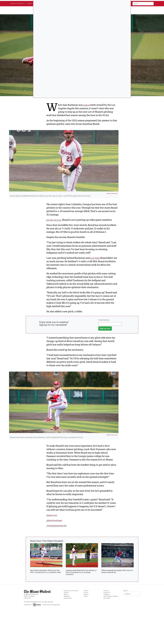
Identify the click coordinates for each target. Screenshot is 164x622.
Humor (86, 592)
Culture (86, 590)
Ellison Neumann (112, 193)
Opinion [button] (29, 3)
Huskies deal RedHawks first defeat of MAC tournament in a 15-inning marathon (81, 572)
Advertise (106, 594)
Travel (85, 596)
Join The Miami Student (110, 596)
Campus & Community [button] (17, 3)
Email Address (104, 320)
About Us (106, 590)
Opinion (66, 592)
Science (86, 594)
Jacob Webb (96, 258)
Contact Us (106, 592)
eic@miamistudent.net (31, 594)
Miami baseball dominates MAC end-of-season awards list (117, 571)
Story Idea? (106, 598)
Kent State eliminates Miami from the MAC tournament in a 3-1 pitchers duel (45, 571)
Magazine (67, 596)
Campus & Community (71, 590)
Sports (66, 594)
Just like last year (55, 220)
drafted (87, 105)
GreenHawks (68, 598)
